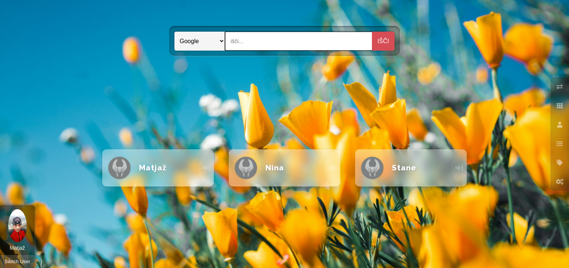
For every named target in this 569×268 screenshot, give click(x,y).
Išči (383, 41)
